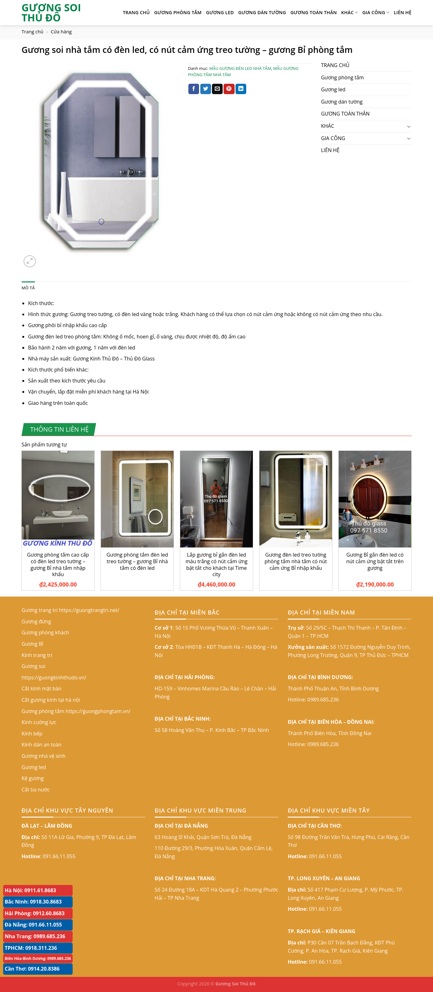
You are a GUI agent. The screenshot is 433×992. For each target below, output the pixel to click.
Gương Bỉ (32, 643)
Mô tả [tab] (28, 288)
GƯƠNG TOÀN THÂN (314, 12)
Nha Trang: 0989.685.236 (35, 936)
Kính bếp (32, 733)
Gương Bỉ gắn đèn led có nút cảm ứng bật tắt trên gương (374, 561)
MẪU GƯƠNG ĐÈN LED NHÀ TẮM (240, 68)
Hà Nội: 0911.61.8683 (30, 890)
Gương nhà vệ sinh (44, 755)
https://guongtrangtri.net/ (89, 610)
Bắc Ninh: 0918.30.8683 (33, 901)
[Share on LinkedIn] (241, 89)
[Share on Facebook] (193, 89)
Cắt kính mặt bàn (42, 688)
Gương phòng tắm (178, 12)
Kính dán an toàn (42, 744)
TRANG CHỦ (136, 12)
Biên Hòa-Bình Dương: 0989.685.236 (38, 958)
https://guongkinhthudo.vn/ (54, 677)
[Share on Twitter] (205, 89)
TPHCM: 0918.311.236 (31, 947)
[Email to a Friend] (217, 89)
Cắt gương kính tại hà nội (51, 699)
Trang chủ (33, 31)
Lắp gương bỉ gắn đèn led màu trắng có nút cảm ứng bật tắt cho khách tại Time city (216, 565)
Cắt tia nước (36, 789)
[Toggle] (409, 126)
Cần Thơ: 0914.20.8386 (32, 968)
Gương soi (34, 666)
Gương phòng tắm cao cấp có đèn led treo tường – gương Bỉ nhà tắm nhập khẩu (58, 565)
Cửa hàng (61, 31)
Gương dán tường (262, 12)
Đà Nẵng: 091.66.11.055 (33, 924)
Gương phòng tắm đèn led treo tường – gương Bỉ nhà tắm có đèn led (137, 561)
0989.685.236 (323, 699)
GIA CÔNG (375, 12)
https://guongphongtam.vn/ (98, 711)
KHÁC (349, 12)
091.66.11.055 (59, 856)
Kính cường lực (39, 722)
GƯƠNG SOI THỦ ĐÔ (51, 13)
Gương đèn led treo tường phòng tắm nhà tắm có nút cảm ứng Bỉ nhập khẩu (295, 561)
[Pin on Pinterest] (229, 89)
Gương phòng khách (45, 632)
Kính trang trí (37, 655)
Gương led (220, 12)
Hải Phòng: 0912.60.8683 (34, 913)
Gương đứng (36, 621)
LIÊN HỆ (402, 12)
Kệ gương (33, 778)
